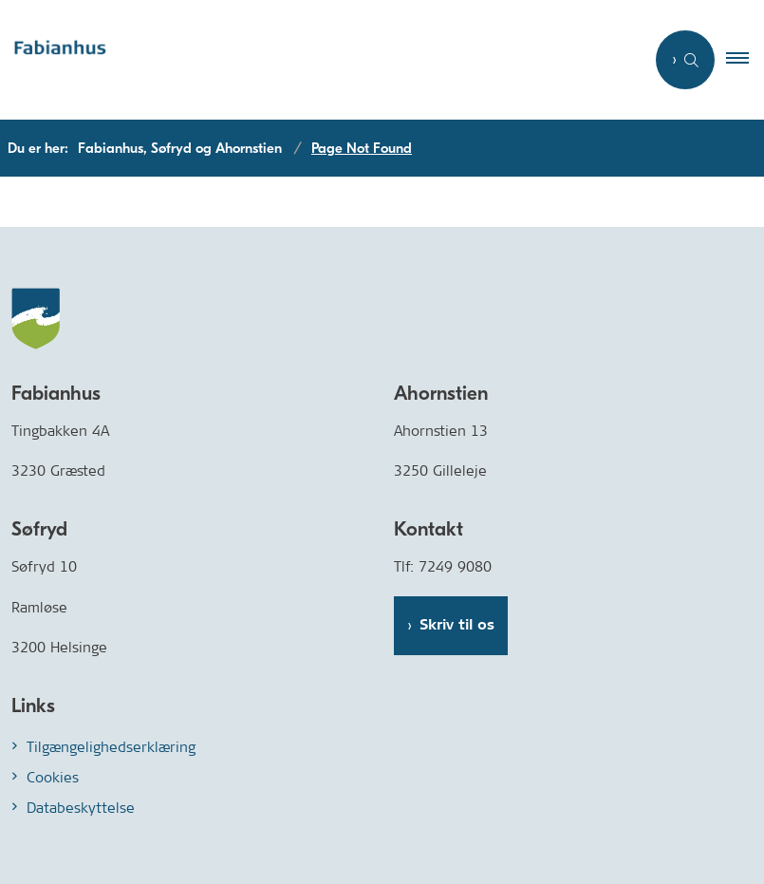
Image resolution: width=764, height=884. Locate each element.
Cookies (53, 777)
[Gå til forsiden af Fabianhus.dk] (314, 60)
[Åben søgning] (685, 59)
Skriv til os (456, 625)
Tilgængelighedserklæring (111, 747)
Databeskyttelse (81, 808)
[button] (745, 60)
